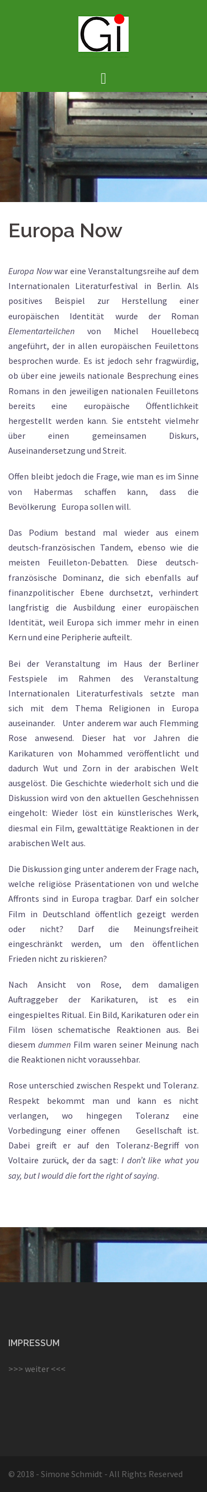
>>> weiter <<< (37, 1368)
